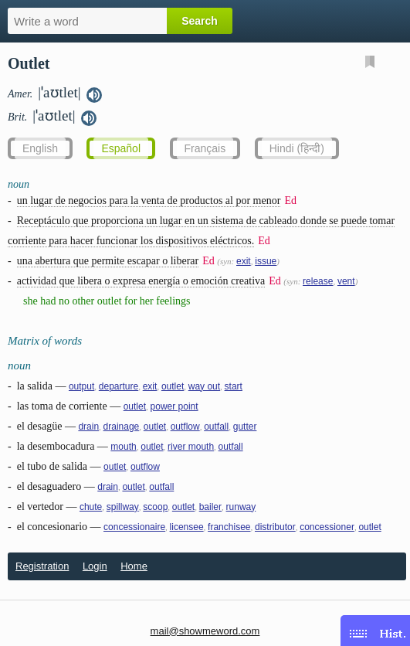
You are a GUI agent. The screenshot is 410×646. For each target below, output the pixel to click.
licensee (187, 527)
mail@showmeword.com (205, 631)
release (318, 281)
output (81, 386)
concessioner (327, 527)
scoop (155, 507)
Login (95, 566)
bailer (210, 507)
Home (133, 566)
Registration (42, 566)
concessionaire (134, 527)
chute (91, 507)
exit (243, 261)
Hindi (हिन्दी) (296, 148)
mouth (123, 446)
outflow (185, 426)
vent (346, 281)
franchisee (229, 527)
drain (88, 426)
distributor (275, 527)
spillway (123, 507)
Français (205, 148)
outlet (172, 386)
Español (121, 148)
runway (241, 507)
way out (204, 386)
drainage (121, 426)
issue (265, 261)
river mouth (191, 446)
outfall (216, 426)
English (40, 148)
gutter (245, 426)
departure (118, 386)
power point (174, 406)
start (233, 386)
